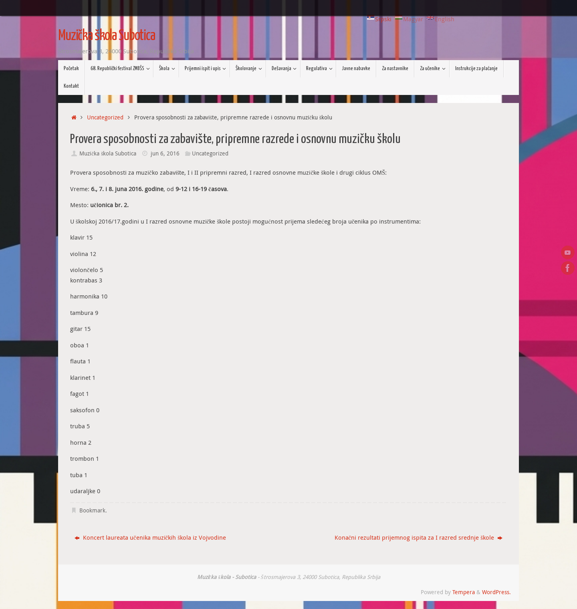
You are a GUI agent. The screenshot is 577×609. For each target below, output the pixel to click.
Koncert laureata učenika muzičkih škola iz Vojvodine (150, 537)
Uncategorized (105, 117)
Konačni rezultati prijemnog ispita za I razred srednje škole (419, 537)
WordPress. (496, 592)
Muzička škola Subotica (106, 36)
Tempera (463, 592)
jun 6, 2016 (165, 153)
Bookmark (92, 510)
